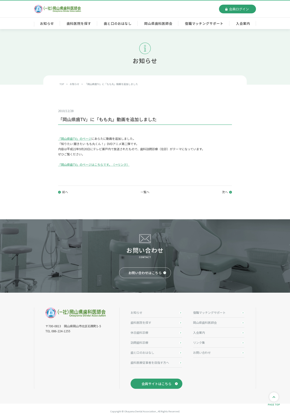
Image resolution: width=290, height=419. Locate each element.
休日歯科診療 (139, 332)
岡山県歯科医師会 (158, 23)
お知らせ (47, 23)
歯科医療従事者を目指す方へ (150, 362)
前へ (65, 191)
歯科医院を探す (79, 23)
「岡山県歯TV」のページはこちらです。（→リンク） (93, 164)
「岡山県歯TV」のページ (74, 138)
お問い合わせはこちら (145, 272)
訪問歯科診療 (139, 342)
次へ (225, 191)
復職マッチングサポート (204, 23)
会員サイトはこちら (156, 383)
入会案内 (243, 23)
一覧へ (145, 191)
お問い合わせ (202, 352)
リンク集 (199, 342)
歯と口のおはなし (118, 23)
